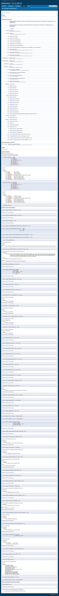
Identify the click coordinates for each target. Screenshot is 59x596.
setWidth (11, 36)
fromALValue (10, 144)
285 (7, 224)
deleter (5, 149)
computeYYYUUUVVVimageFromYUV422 (16, 138)
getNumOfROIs (12, 117)
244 (7, 393)
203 (7, 521)
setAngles (11, 47)
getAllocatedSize (12, 104)
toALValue (11, 33)
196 (7, 468)
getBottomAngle (12, 112)
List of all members (55, 7)
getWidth (11, 86)
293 (7, 414)
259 (7, 267)
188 (7, 314)
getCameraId (12, 97)
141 (7, 510)
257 (7, 362)
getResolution (12, 89)
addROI (11, 121)
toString (11, 115)
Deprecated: (5, 508)
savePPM (11, 132)
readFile (11, 130)
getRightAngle (12, 110)
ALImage (11, 21)
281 (7, 213)
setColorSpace (12, 55)
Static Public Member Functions (45, 7)
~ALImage (11, 28)
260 (7, 346)
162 (7, 325)
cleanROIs (11, 123)
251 (7, 373)
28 (7, 153)
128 (7, 479)
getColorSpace (12, 91)
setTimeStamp (12, 72)
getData (11, 66)
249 (7, 409)
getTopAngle (12, 108)
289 (7, 473)
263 (7, 282)
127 (7, 557)
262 (7, 378)
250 (7, 341)
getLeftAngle (12, 106)
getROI (11, 119)
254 (7, 398)
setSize (11, 49)
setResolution (12, 52)
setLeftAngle (12, 40)
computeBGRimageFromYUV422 (15, 136)
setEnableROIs (12, 125)
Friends (51, 7)
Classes (32, 7)
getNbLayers (12, 93)
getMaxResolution (12, 99)
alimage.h (8, 12)
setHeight (11, 38)
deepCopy (11, 30)
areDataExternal (12, 102)
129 (7, 484)
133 (7, 429)
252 (7, 293)
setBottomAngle (12, 45)
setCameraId (12, 81)
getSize (11, 84)
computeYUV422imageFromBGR (15, 134)
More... (14, 26)
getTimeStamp (12, 95)
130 (7, 552)
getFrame (11, 58)
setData (11, 69)
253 (7, 357)
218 (7, 532)
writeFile (11, 128)
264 (7, 277)
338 (7, 588)
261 (7, 403)
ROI (5, 17)
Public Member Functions (36, 7)
